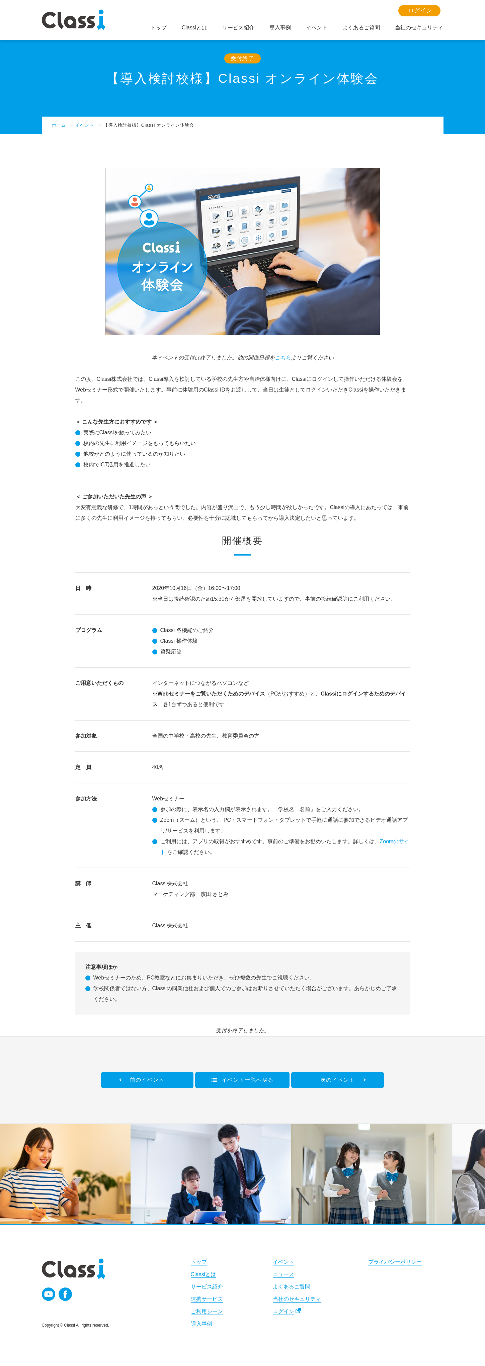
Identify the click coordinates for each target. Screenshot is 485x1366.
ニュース (283, 1274)
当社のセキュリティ (297, 1299)
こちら (283, 357)
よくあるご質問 (291, 1286)
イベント (84, 125)
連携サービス (207, 1299)
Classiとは (203, 1274)
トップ (199, 1262)
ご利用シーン (207, 1311)
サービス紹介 (207, 1286)
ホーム (59, 125)
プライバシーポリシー (395, 1262)
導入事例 (201, 1324)
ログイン (283, 1311)
